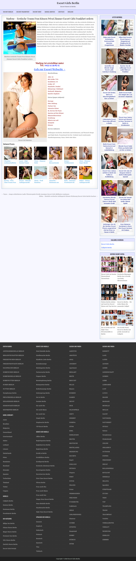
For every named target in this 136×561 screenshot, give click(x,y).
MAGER (105, 397)
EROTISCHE (73, 443)
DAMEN (72, 397)
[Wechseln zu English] (70, 12)
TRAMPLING (106, 506)
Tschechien (7, 478)
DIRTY (71, 414)
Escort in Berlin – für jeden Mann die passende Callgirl (124, 304)
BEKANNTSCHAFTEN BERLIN (13, 355)
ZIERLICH (105, 535)
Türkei (5, 487)
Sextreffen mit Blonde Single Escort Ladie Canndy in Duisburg (109, 69)
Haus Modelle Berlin (43, 503)
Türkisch (39, 551)
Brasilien (6, 424)
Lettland (6, 445)
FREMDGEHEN (74, 493)
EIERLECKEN (74, 435)
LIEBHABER (106, 384)
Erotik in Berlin (41, 453)
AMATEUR (73, 355)
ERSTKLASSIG (74, 447)
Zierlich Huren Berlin (10, 544)
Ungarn (5, 491)
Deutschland (7, 432)
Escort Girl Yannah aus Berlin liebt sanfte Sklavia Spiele (125, 200)
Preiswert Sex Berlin (10, 536)
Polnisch (39, 534)
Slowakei (6, 470)
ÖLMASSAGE (106, 439)
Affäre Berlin (40, 436)
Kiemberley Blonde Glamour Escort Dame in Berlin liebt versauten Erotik (109, 200)
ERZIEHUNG (73, 451)
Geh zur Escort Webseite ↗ (49, 69)
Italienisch (39, 530)
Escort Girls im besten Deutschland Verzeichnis (108, 276)
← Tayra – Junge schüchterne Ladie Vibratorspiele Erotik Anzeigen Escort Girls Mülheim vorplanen (35, 194)
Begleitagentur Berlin (43, 440)
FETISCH (72, 468)
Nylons (104, 431)
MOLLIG (105, 410)
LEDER (104, 368)
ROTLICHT (106, 472)
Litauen (5, 449)
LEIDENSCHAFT (108, 372)
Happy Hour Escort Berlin (45, 499)
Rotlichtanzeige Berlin (43, 389)
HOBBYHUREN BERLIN (11, 372)
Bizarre (71, 389)
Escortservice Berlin (43, 474)
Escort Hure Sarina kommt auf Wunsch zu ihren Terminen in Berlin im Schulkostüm (125, 121)
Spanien (5, 474)
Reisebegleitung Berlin (43, 380)
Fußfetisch (73, 506)
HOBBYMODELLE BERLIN (12, 376)
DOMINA (72, 422)
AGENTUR (72, 351)
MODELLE (106, 405)
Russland (6, 466)
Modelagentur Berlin (43, 368)
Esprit (71, 460)
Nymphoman (106, 435)
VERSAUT (105, 527)
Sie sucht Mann (41, 410)
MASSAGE (105, 401)
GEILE (71, 510)
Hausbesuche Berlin (43, 507)
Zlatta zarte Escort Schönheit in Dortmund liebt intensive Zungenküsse (109, 41)
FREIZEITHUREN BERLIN (12, 359)
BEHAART (72, 372)
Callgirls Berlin (8, 501)
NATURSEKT (106, 422)
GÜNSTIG (72, 527)
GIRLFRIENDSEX (75, 514)
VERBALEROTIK (108, 523)
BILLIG (71, 384)
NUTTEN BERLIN (9, 389)
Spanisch (39, 543)
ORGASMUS (106, 447)
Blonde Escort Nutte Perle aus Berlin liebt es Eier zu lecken (125, 148)
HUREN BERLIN (8, 384)
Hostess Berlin (8, 505)
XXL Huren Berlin (9, 540)
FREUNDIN (73, 498)
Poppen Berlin (41, 376)
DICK (71, 405)
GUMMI (72, 523)
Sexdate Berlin (41, 401)
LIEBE (104, 380)
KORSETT (105, 351)
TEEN (104, 498)
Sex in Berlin (40, 397)
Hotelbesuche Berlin (43, 355)
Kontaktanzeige (41, 364)
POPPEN (105, 456)
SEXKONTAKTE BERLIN (11, 405)
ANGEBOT (72, 364)
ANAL (71, 359)
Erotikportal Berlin (42, 461)
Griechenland (7, 436)
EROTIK (72, 439)
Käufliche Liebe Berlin (43, 359)
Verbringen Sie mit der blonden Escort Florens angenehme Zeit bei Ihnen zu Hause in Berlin (109, 228)
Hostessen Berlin (8, 509)
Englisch (39, 526)
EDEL (71, 431)
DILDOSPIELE (74, 410)
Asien (5, 420)
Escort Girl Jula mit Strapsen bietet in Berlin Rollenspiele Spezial (125, 174)
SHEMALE (106, 477)
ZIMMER (105, 539)
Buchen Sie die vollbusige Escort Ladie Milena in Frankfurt (125, 69)
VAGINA (105, 518)
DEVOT (71, 401)
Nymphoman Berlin (9, 393)
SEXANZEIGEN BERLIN (11, 401)
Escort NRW (37, 12)
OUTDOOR (106, 451)
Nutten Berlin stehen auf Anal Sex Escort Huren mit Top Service (109, 304)
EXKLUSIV (73, 464)
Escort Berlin (8, 12)
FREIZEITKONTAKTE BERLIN (13, 364)
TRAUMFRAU (107, 514)
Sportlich (105, 485)
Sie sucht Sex (40, 414)
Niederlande (7, 453)
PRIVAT (105, 464)
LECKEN (105, 364)
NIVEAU (105, 426)
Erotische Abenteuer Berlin (45, 466)
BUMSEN (72, 393)
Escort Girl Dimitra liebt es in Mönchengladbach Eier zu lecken (109, 95)
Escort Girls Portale (9, 548)
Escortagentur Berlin (43, 470)
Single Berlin (40, 418)
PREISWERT (106, 460)
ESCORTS (72, 456)
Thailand (6, 482)
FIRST (71, 477)
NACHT (105, 414)
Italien (5, 440)
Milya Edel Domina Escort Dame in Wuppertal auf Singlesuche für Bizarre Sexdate (125, 41)
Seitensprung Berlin (43, 393)
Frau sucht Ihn (41, 487)
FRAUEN (72, 485)
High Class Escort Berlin (44, 512)
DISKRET (72, 418)
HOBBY (71, 535)
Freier (71, 489)
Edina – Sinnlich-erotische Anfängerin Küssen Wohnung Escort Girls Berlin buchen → (68, 196)
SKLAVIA (105, 481)
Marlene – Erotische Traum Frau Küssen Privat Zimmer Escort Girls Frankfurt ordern (49, 18)
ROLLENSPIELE (107, 468)
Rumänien (6, 461)
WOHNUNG (106, 531)
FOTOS (71, 481)
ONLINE (105, 443)
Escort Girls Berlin (68, 3)
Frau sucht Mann (42, 491)
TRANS (104, 510)
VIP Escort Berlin (42, 426)
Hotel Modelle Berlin (43, 351)
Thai (37, 547)
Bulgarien (6, 428)
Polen (5, 457)
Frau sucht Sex (41, 495)
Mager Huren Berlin (9, 532)
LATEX (104, 359)
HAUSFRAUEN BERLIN (11, 368)
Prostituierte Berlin (9, 513)
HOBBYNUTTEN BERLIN (11, 380)
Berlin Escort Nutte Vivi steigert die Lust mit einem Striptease (125, 94)
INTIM (71, 544)
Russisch (39, 538)
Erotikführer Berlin (42, 457)
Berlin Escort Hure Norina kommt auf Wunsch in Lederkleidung (109, 147)
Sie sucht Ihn (40, 405)
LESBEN (105, 376)
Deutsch (39, 522)
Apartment (73, 368)
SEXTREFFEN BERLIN (10, 410)
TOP (103, 502)
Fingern (72, 472)
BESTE (71, 376)
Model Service (50, 12)
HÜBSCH (72, 539)
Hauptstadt (73, 531)
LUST (104, 389)
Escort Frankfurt (22, 12)
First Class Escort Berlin (44, 478)
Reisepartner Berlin (42, 384)
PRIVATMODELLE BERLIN (12, 397)
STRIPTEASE (106, 489)
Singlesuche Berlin (42, 422)
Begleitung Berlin (42, 449)
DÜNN (71, 426)
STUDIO (105, 493)
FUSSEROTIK (74, 502)
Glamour (72, 518)
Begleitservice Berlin (43, 445)
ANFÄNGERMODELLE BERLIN (13, 351)
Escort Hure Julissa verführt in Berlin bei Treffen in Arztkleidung (109, 174)
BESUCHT (72, 380)
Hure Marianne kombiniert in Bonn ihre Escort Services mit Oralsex (125, 227)
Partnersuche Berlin (43, 372)
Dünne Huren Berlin (10, 527)
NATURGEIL (106, 418)
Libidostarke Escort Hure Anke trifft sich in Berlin (109, 121)
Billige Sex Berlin (8, 523)
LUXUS (104, 393)
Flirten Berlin (40, 482)
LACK (104, 355)
